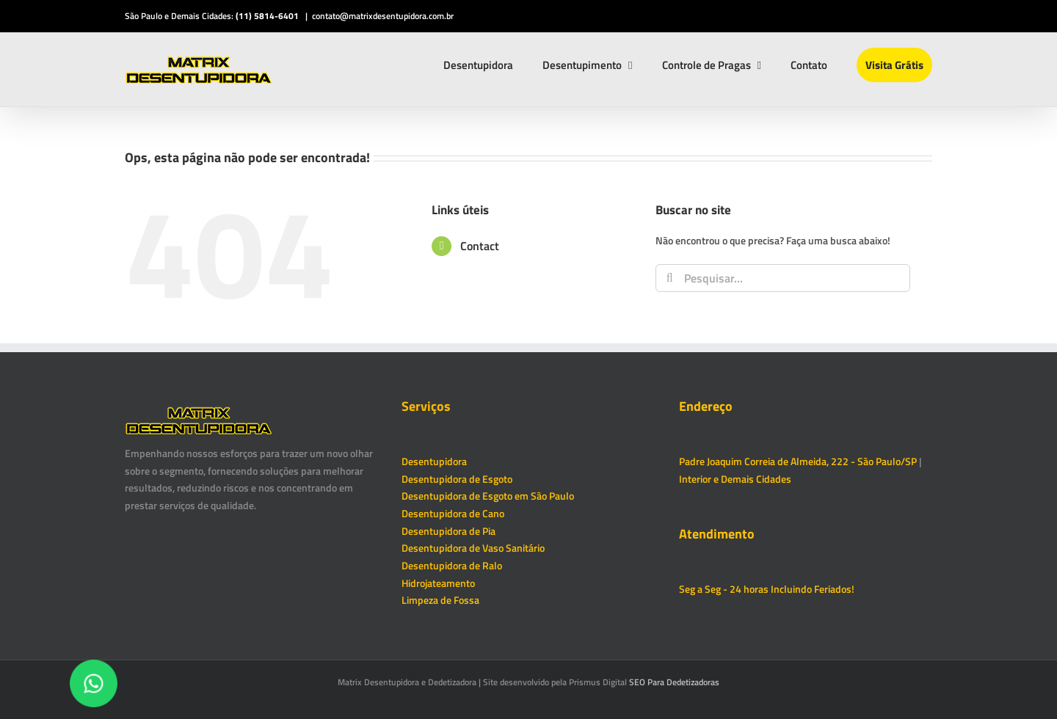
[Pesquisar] (669, 278)
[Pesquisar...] (782, 278)
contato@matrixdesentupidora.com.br (383, 16)
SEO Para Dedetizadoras (674, 682)
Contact (479, 246)
